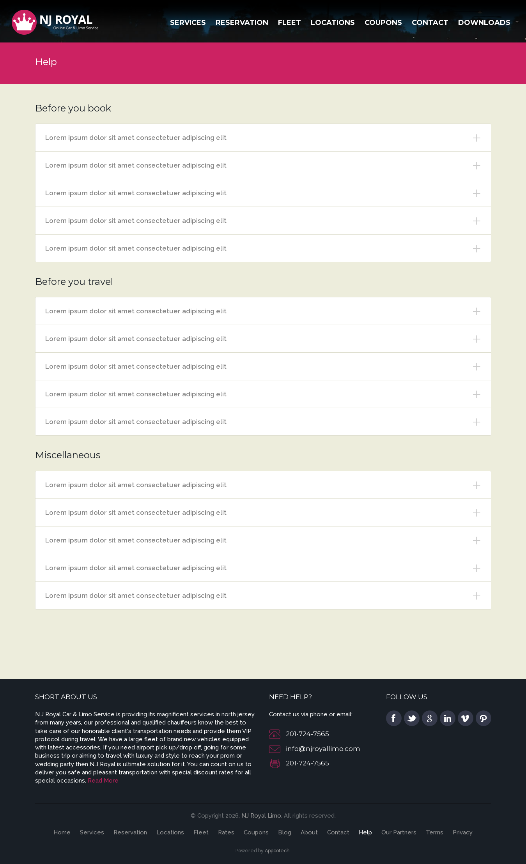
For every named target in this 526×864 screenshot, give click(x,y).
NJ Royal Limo (261, 815)
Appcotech (277, 850)
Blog (284, 832)
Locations (333, 22)
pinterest (483, 718)
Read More (103, 780)
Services (188, 22)
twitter (412, 718)
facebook (394, 718)
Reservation (242, 22)
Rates (226, 832)
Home (62, 832)
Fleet (289, 22)
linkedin (447, 718)
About (309, 832)
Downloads (484, 22)
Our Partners (398, 832)
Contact (430, 22)
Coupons (383, 22)
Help (365, 832)
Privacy (463, 832)
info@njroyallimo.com (323, 749)
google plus (429, 718)
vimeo (465, 718)
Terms (434, 832)
